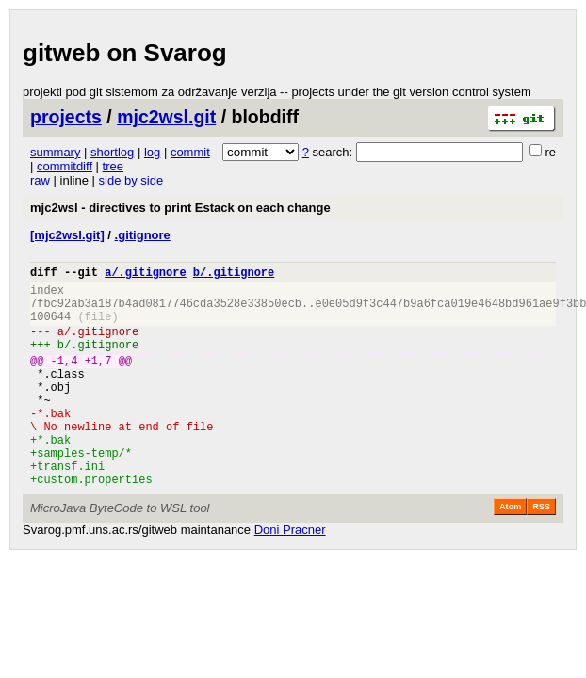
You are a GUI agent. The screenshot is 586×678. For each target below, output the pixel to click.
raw (40, 180)
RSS (541, 552)
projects (66, 116)
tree (113, 166)
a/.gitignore (145, 274)
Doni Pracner (290, 575)
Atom (510, 552)
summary (55, 152)
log (152, 152)
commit (190, 152)
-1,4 (64, 380)
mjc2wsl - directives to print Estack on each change (180, 208)
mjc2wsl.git (166, 116)
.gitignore (143, 235)
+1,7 (98, 380)
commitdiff (64, 166)
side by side (131, 180)
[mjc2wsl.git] (67, 235)
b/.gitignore (233, 274)
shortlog (112, 152)
